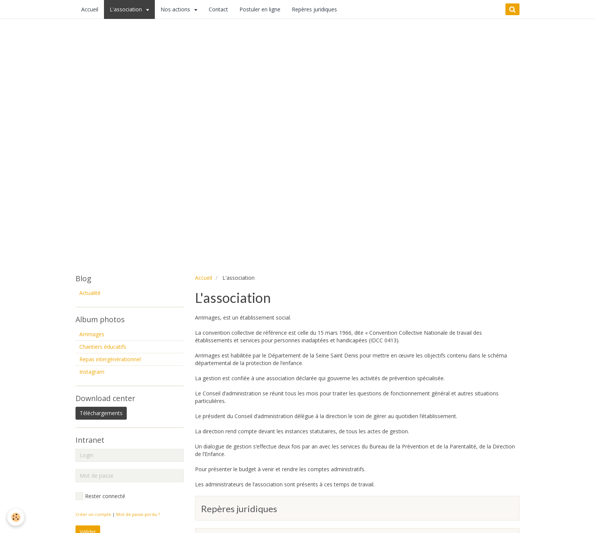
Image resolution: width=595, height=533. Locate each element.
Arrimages (91, 334)
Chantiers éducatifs (102, 346)
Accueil (89, 9)
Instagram (91, 371)
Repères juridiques (314, 9)
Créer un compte (93, 514)
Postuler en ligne (259, 9)
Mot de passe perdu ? (138, 514)
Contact (218, 9)
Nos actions (176, 9)
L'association (126, 9)
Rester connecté (100, 496)
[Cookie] (16, 517)
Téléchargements (101, 413)
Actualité (90, 292)
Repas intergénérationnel (110, 359)
